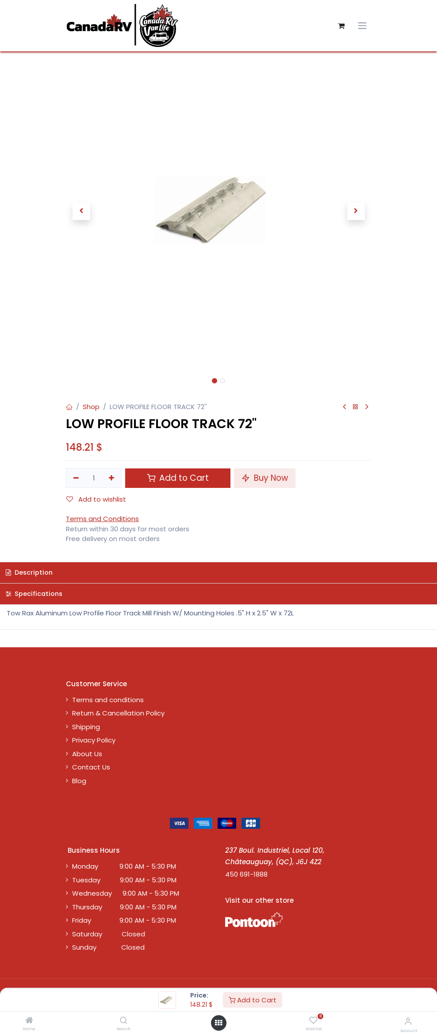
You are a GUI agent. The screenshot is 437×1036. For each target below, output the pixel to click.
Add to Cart (252, 1000)
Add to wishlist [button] (96, 499)
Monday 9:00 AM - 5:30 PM (124, 866)
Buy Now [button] (265, 478)
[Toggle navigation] (362, 26)
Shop (91, 406)
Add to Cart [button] (178, 478)
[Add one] (112, 478)
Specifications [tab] (34, 593)
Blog (79, 780)
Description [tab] (29, 572)
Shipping (86, 726)
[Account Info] (408, 1021)
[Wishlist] (313, 1020)
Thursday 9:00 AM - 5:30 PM (124, 907)
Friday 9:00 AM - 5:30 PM (124, 920)
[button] (81, 211)
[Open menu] (218, 1022)
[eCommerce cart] (341, 26)
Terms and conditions (108, 699)
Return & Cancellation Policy (118, 713)
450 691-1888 (246, 874)
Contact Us (91, 767)
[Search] (123, 1020)
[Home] (29, 1020)
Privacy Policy (93, 740)
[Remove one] (76, 478)
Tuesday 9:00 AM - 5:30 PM (124, 880)
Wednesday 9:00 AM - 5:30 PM (125, 893)
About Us (87, 753)
